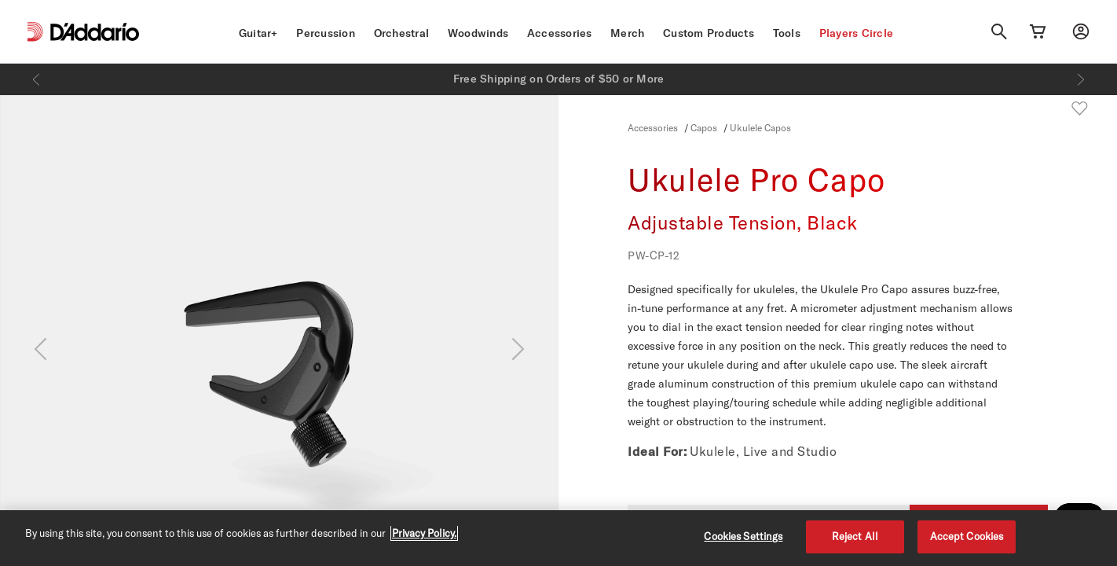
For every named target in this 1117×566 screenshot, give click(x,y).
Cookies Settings (743, 536)
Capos (703, 127)
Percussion (325, 33)
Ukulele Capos (760, 127)
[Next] (1081, 79)
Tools (786, 33)
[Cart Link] (1037, 31)
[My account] (1081, 31)
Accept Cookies (967, 536)
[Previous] (36, 79)
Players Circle (856, 33)
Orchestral (402, 33)
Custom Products (708, 33)
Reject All (855, 536)
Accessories (559, 33)
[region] (558, 538)
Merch (627, 33)
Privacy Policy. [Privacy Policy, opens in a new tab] (424, 533)
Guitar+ (258, 33)
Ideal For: (657, 451)
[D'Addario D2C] (94, 32)
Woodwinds (478, 33)
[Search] (999, 31)
